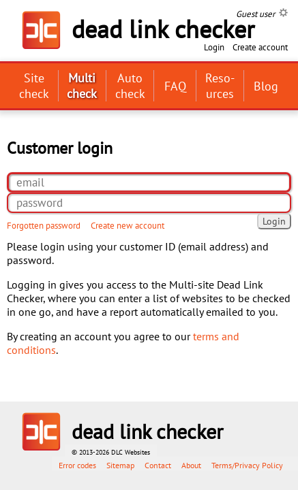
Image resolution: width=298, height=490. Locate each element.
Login (214, 47)
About (191, 465)
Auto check (130, 85)
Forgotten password (43, 225)
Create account (260, 47)
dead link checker (147, 431)
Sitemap (120, 465)
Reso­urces (220, 85)
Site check (34, 85)
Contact (158, 465)
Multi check (82, 85)
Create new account (127, 225)
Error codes (77, 465)
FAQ (175, 86)
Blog (266, 86)
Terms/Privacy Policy (247, 465)
